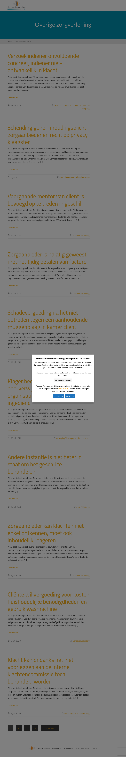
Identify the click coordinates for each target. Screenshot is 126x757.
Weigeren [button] (70, 396)
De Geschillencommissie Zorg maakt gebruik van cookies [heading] (63, 358)
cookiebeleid (63, 389)
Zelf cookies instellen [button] (63, 380)
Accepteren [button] (58, 396)
